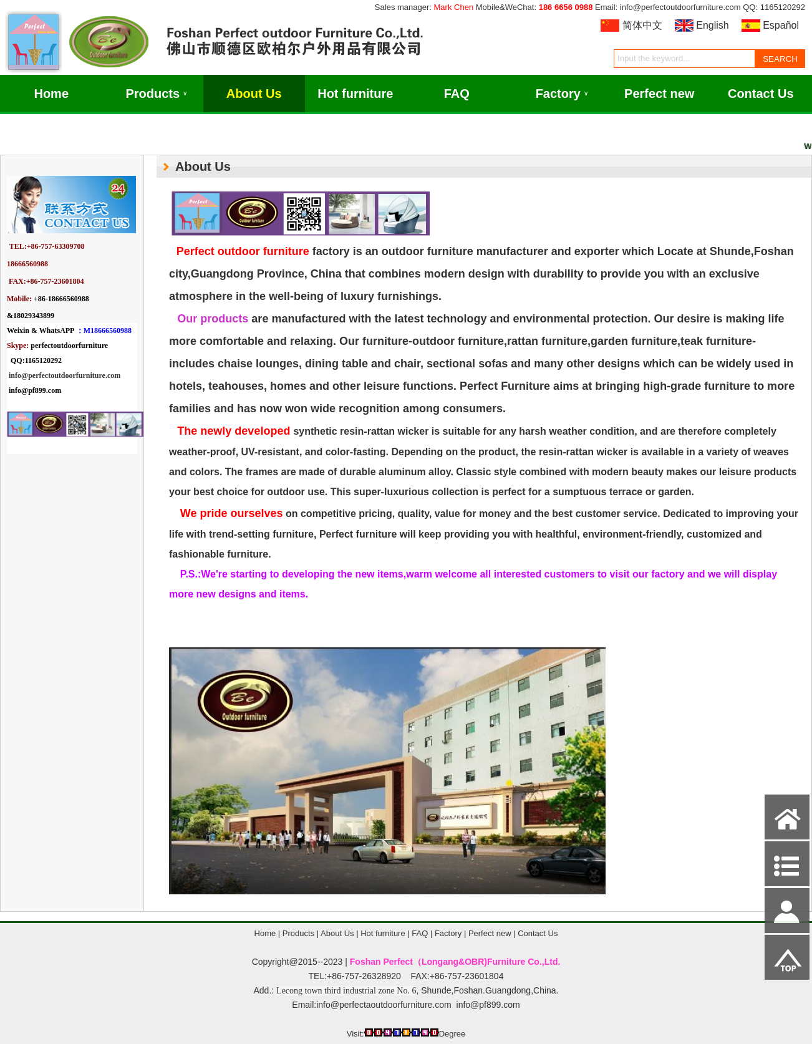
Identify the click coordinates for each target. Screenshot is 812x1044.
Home (51, 93)
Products (156, 93)
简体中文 (642, 25)
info (15, 375)
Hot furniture (355, 93)
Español (781, 25)
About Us (254, 93)
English (712, 25)
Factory (562, 93)
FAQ (457, 93)
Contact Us (761, 93)
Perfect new (659, 93)
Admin (17, 1032)
